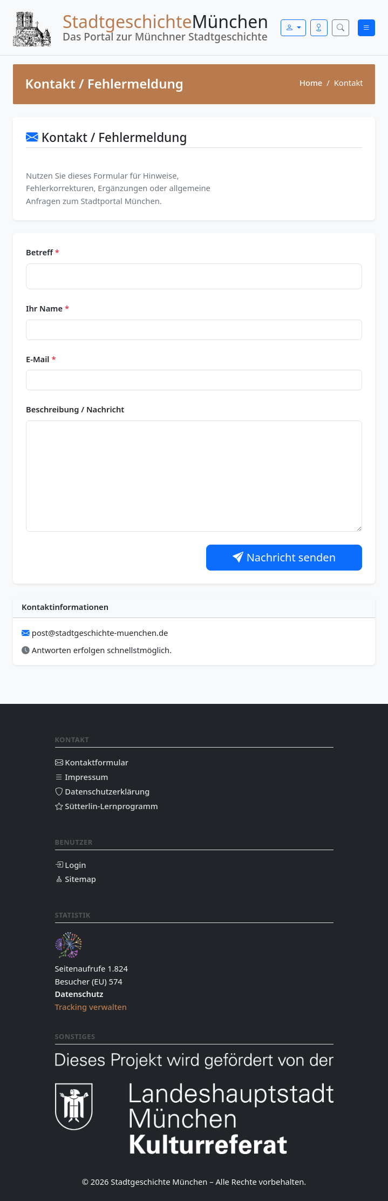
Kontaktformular (92, 762)
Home (310, 82)
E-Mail (41, 359)
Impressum (81, 776)
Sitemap (75, 878)
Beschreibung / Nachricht (75, 409)
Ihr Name (47, 308)
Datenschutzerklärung (102, 791)
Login (70, 864)
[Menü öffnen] (366, 27)
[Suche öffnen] (340, 27)
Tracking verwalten (91, 1006)
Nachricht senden (284, 557)
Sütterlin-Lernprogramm (106, 805)
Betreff (42, 252)
